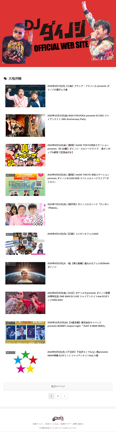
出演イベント (38, 424)
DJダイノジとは (52, 424)
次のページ (58, 386)
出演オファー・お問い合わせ (72, 424)
